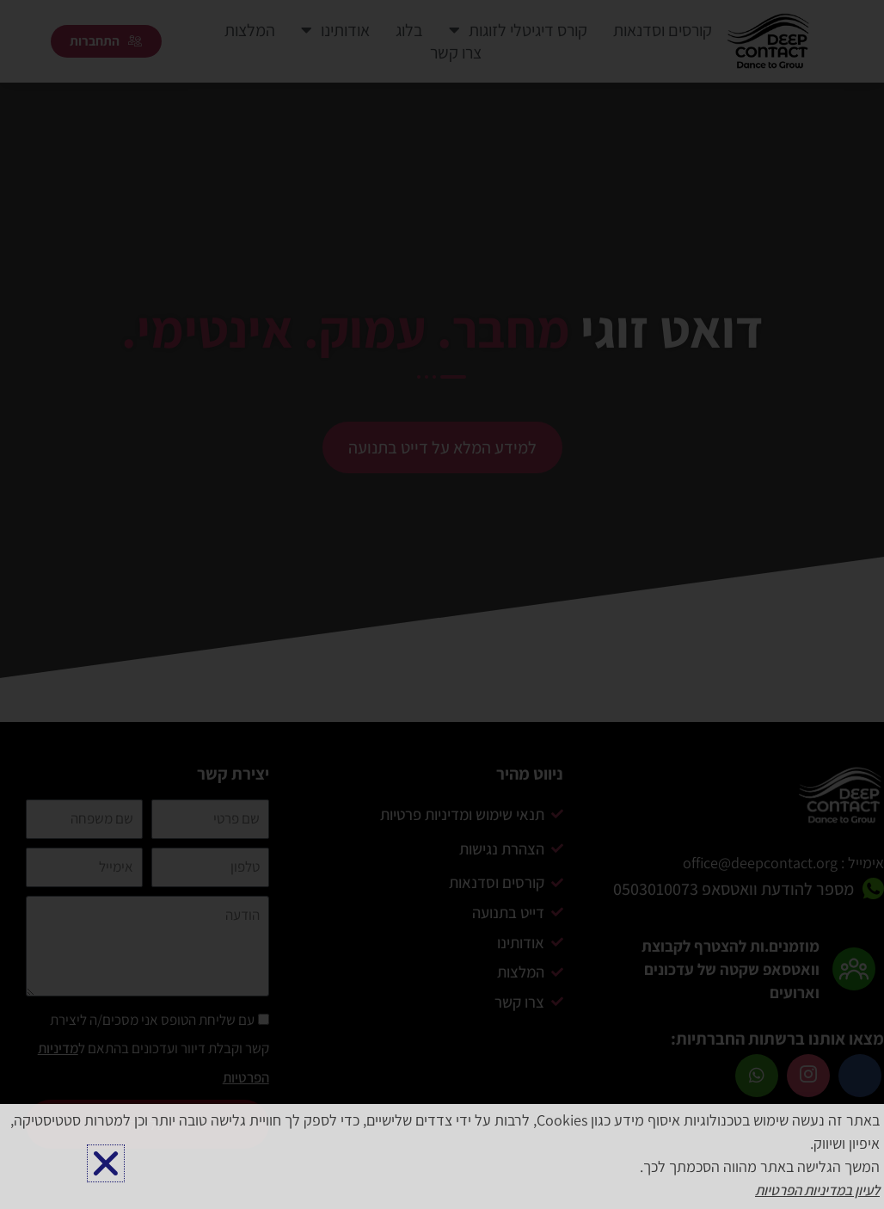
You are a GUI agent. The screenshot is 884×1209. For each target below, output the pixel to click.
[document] (442, 604)
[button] (106, 1163)
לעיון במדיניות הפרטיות (812, 1190)
